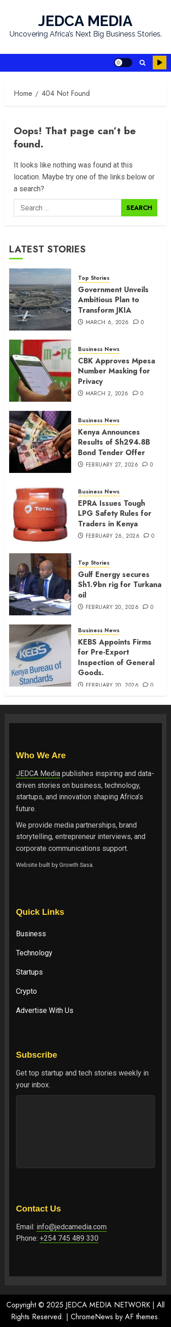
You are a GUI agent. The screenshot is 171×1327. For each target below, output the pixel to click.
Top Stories (93, 278)
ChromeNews (92, 1316)
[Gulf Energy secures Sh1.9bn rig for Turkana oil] (40, 584)
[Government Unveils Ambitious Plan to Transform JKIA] (40, 299)
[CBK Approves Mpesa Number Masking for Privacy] (40, 371)
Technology (34, 953)
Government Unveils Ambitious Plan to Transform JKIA (113, 299)
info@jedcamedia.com (71, 1226)
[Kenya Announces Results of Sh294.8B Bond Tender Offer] (40, 442)
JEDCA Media (38, 773)
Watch (159, 62)
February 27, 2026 (112, 465)
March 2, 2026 (107, 394)
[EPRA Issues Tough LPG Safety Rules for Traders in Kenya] (40, 513)
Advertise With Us (44, 1010)
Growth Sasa (76, 864)
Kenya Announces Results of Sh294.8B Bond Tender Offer (114, 442)
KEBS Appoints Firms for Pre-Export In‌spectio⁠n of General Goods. (116, 657)
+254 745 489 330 (69, 1238)
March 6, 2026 (107, 322)
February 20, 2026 (112, 607)
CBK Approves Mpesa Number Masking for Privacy (116, 371)
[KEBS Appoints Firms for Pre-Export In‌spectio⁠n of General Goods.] (40, 655)
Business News (98, 349)
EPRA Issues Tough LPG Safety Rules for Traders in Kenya (114, 513)
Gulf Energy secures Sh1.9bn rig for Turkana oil (119, 584)
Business (31, 933)
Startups (29, 972)
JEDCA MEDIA (85, 20)
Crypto (26, 991)
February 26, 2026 (113, 536)
